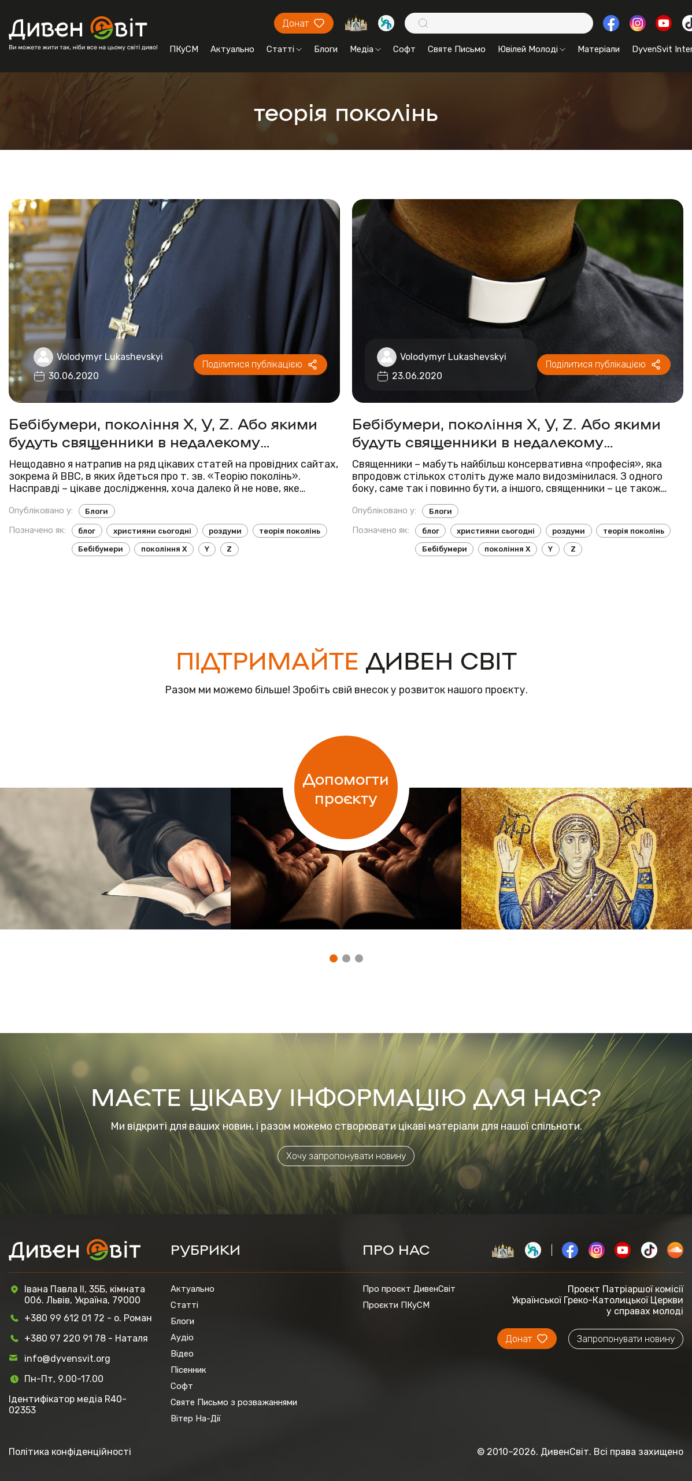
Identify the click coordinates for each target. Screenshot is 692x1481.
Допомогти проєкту (346, 788)
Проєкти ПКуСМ (396, 1305)
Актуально (232, 49)
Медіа (365, 49)
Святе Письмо (457, 49)
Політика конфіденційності (70, 1451)
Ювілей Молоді (531, 49)
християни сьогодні (152, 531)
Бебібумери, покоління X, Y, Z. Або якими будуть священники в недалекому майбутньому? (506, 432)
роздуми (225, 531)
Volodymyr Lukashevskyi (110, 356)
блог (86, 531)
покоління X (164, 549)
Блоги (326, 49)
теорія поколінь (289, 531)
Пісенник (188, 1370)
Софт (404, 49)
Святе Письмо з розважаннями (234, 1402)
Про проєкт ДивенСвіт (409, 1289)
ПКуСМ (183, 49)
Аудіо (182, 1337)
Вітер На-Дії (196, 1418)
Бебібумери (100, 549)
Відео (182, 1353)
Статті (284, 49)
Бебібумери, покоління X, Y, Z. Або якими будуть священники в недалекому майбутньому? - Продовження (163, 432)
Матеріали (599, 49)
